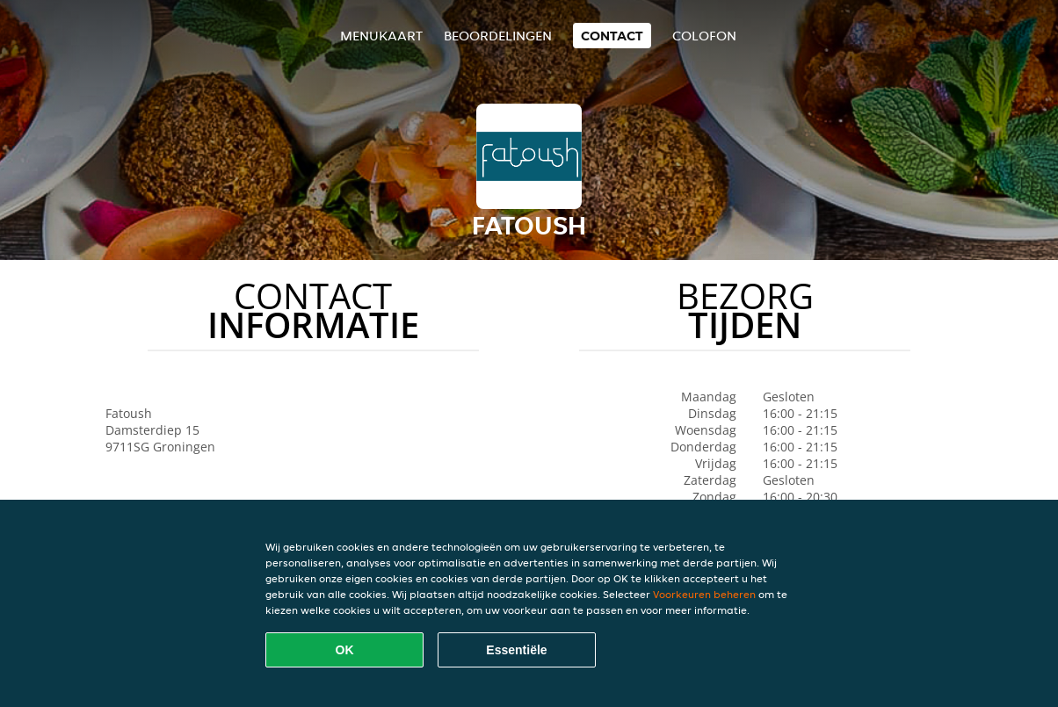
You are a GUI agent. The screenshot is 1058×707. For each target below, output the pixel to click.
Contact (612, 35)
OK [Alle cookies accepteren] (345, 650)
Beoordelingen (498, 35)
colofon (704, 35)
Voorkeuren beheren (704, 594)
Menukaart (381, 35)
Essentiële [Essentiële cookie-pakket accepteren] (516, 650)
